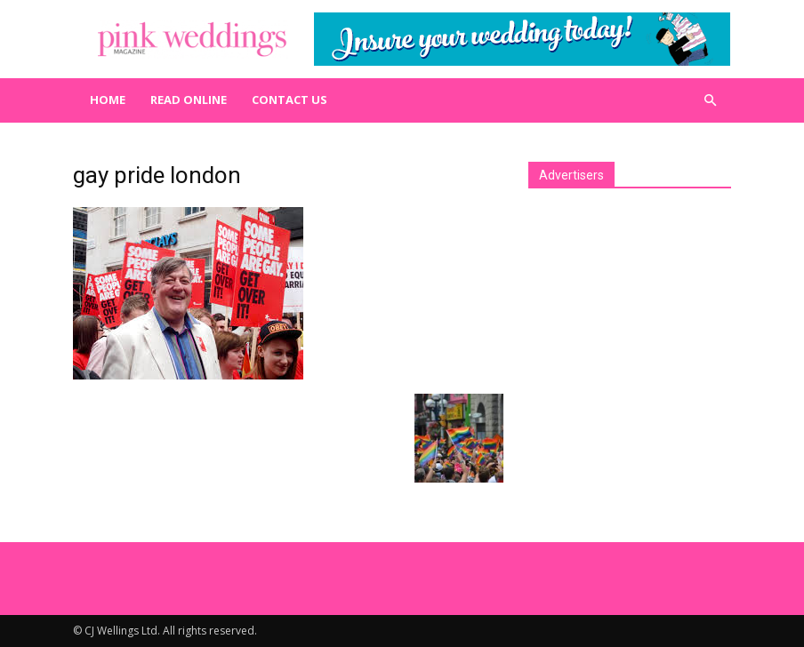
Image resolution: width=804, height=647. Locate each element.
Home (107, 100)
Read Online (188, 100)
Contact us (289, 100)
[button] (709, 100)
